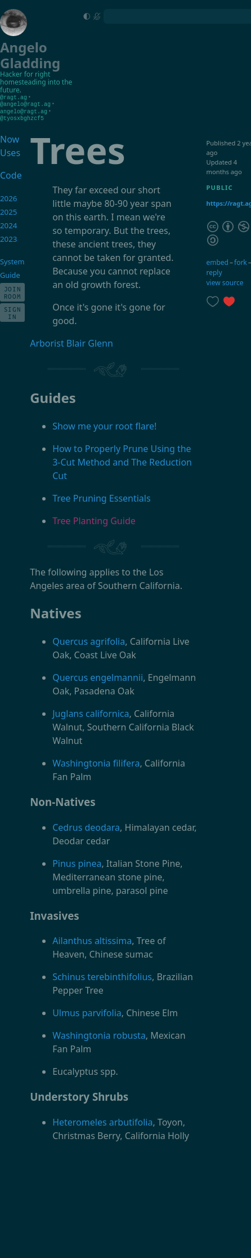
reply (214, 271)
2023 (8, 237)
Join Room (12, 291)
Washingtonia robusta (99, 1033)
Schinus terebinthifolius (102, 975)
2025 (8, 210)
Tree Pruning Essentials (101, 496)
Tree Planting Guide (94, 519)
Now (9, 137)
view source (224, 281)
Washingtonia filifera (96, 761)
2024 (8, 224)
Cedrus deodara (86, 826)
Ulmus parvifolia (87, 1011)
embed (217, 260)
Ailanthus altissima (92, 939)
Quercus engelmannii (97, 676)
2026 (8, 197)
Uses (10, 151)
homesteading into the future (36, 86)
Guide (10, 273)
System (12, 260)
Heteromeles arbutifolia (102, 1120)
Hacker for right (25, 74)
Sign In (12, 311)
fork (240, 260)
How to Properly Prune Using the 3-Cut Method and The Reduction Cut (122, 460)
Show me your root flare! (104, 424)
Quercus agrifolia (88, 640)
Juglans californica (90, 712)
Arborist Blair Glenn (71, 341)
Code (10, 173)
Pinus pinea (76, 862)
